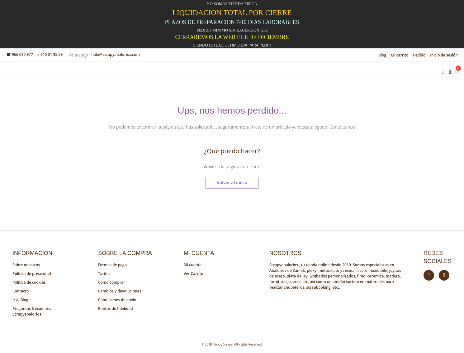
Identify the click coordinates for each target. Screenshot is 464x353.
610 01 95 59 (51, 54)
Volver (209, 166)
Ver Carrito (193, 273)
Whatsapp (79, 55)
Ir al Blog (20, 299)
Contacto (20, 291)
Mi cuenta (192, 264)
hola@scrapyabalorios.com (115, 54)
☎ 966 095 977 (19, 54)
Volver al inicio (232, 182)
